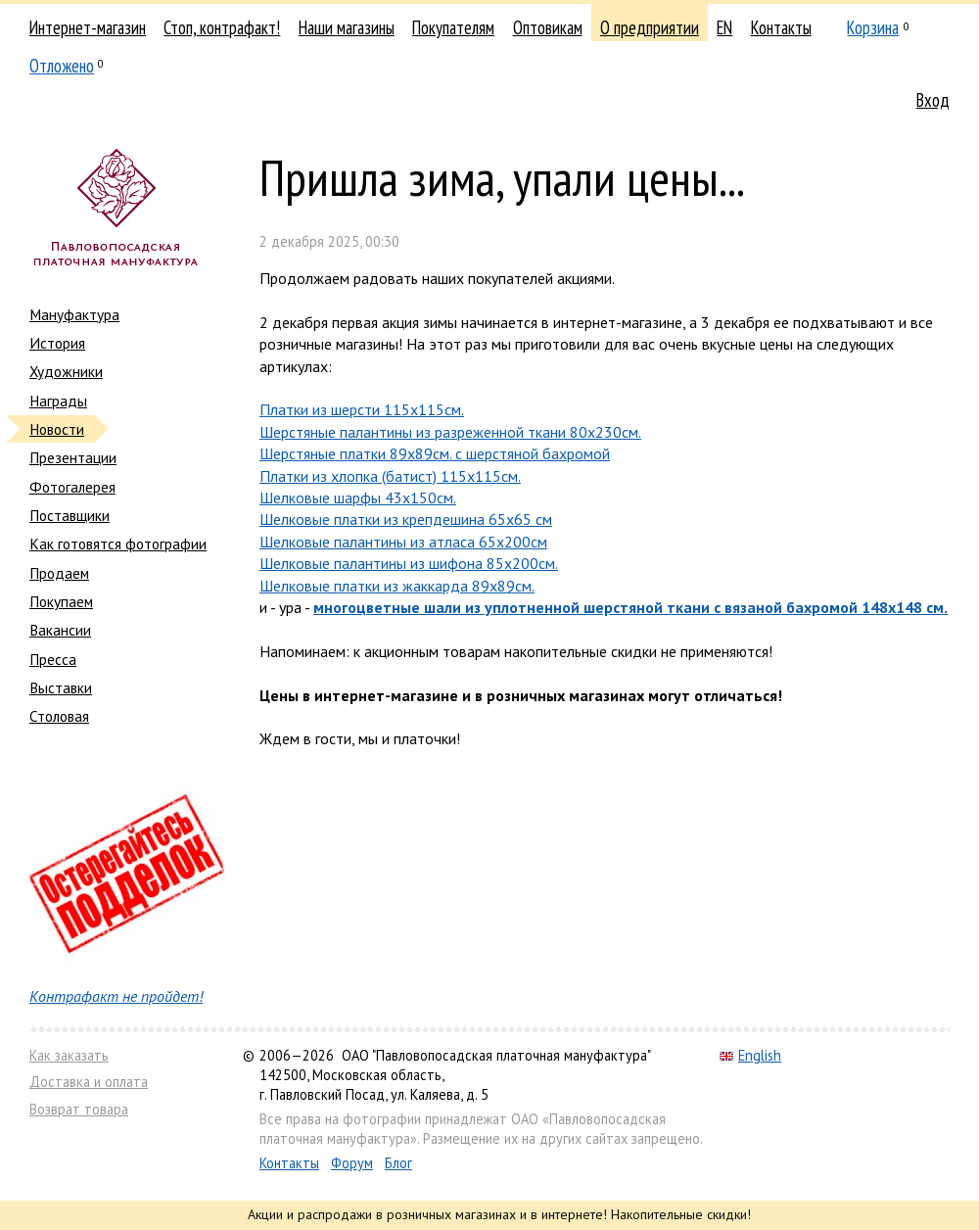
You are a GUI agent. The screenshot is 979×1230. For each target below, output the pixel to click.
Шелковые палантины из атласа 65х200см (403, 541)
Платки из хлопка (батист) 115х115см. (390, 476)
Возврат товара (78, 1109)
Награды (58, 400)
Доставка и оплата (88, 1081)
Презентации (73, 457)
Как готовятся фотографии (118, 543)
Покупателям (453, 27)
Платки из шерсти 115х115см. (361, 409)
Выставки (60, 687)
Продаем (59, 573)
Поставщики (69, 515)
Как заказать (69, 1055)
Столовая (59, 716)
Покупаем (61, 601)
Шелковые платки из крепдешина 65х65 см (405, 519)
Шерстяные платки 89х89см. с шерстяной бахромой (434, 453)
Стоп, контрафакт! (221, 27)
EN (724, 27)
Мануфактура (74, 314)
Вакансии (60, 629)
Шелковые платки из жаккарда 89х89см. (397, 585)
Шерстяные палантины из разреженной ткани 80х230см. (450, 432)
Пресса (52, 659)
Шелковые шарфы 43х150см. (357, 497)
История (57, 343)
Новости (56, 429)
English (750, 1055)
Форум (352, 1163)
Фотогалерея (72, 487)
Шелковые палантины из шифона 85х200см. (408, 563)
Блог (398, 1163)
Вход (933, 100)
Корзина (873, 27)
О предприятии (649, 27)
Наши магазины (347, 27)
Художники (66, 371)
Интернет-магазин (87, 27)
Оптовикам (548, 27)
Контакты (781, 27)
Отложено (61, 65)
